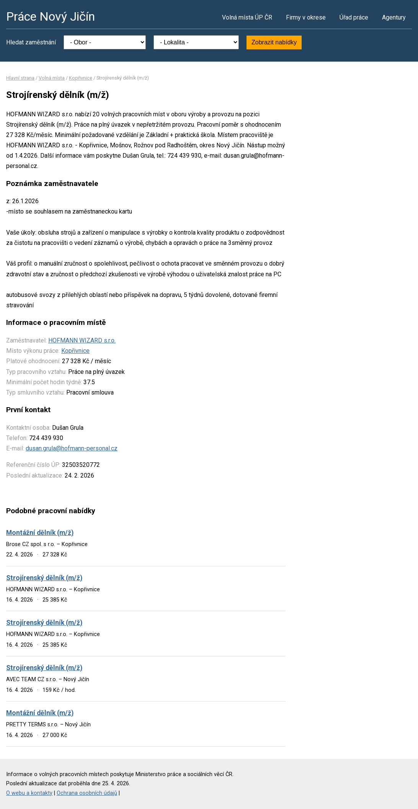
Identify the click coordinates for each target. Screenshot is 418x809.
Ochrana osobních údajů (87, 793)
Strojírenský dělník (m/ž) (44, 578)
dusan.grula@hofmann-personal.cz (72, 448)
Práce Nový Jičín (50, 16)
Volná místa (52, 78)
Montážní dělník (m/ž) (39, 533)
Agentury (394, 17)
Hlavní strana (20, 78)
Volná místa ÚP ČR (247, 17)
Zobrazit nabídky (274, 42)
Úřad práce (354, 17)
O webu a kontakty (29, 793)
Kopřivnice (80, 78)
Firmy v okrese (306, 17)
